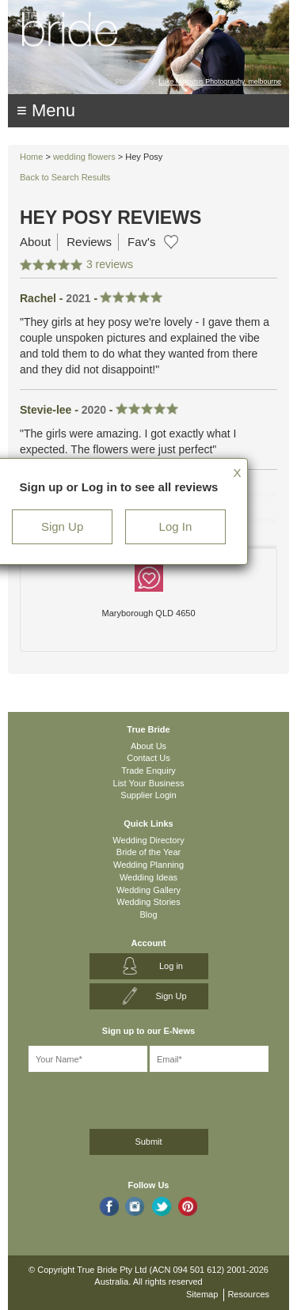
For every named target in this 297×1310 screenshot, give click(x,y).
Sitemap (202, 1294)
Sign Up (62, 526)
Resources (248, 1294)
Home (31, 156)
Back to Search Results (65, 177)
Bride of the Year (148, 852)
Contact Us (148, 758)
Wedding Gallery (148, 890)
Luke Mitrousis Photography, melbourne (219, 81)
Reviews (89, 241)
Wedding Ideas (148, 877)
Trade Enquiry (148, 770)
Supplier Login (148, 795)
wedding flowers (84, 156)
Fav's (141, 241)
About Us (148, 746)
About (35, 241)
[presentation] (100, 1097)
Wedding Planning (148, 864)
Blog (148, 914)
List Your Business (149, 783)
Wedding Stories (148, 902)
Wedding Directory (148, 840)
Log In (175, 526)
